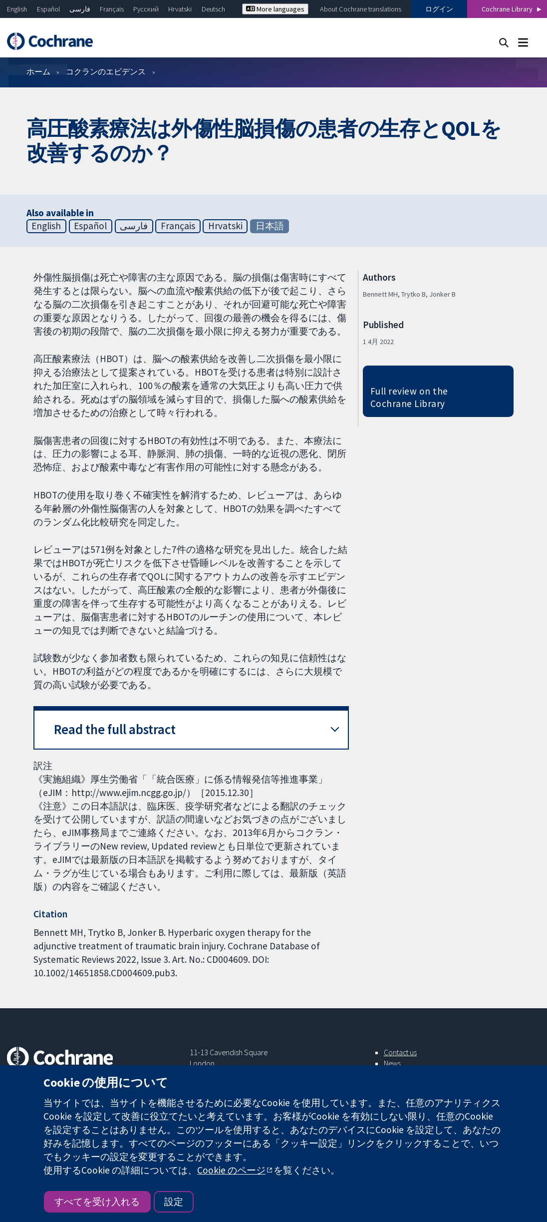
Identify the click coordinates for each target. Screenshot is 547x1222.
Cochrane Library (507, 8)
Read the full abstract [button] (115, 729)
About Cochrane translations (360, 8)
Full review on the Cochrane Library (409, 397)
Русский (146, 8)
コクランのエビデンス (106, 71)
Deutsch (213, 8)
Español (48, 8)
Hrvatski (180, 8)
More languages (275, 8)
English (17, 8)
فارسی (79, 8)
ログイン (439, 8)
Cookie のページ (231, 1170)
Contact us (400, 1052)
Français (112, 8)
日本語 (270, 226)
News (392, 1063)
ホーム (38, 71)
